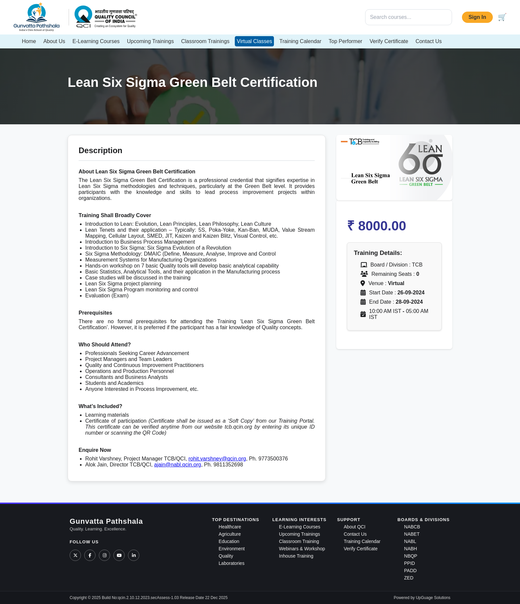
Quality (226, 556)
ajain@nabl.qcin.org (177, 464)
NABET (412, 534)
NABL (410, 541)
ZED (409, 577)
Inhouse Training (296, 556)
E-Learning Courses (96, 41)
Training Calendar (300, 41)
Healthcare (230, 526)
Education (229, 541)
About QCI (354, 526)
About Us (54, 41)
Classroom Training (299, 541)
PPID (409, 563)
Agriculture (230, 534)
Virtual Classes (254, 41)
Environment (232, 548)
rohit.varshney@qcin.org (217, 458)
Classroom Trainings (205, 41)
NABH (410, 548)
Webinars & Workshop (302, 548)
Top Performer (345, 41)
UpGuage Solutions (433, 597)
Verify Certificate (388, 41)
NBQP (411, 556)
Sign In (477, 17)
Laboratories (231, 563)
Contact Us (429, 41)
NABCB (412, 526)
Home (29, 41)
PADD (410, 570)
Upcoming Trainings (150, 41)
